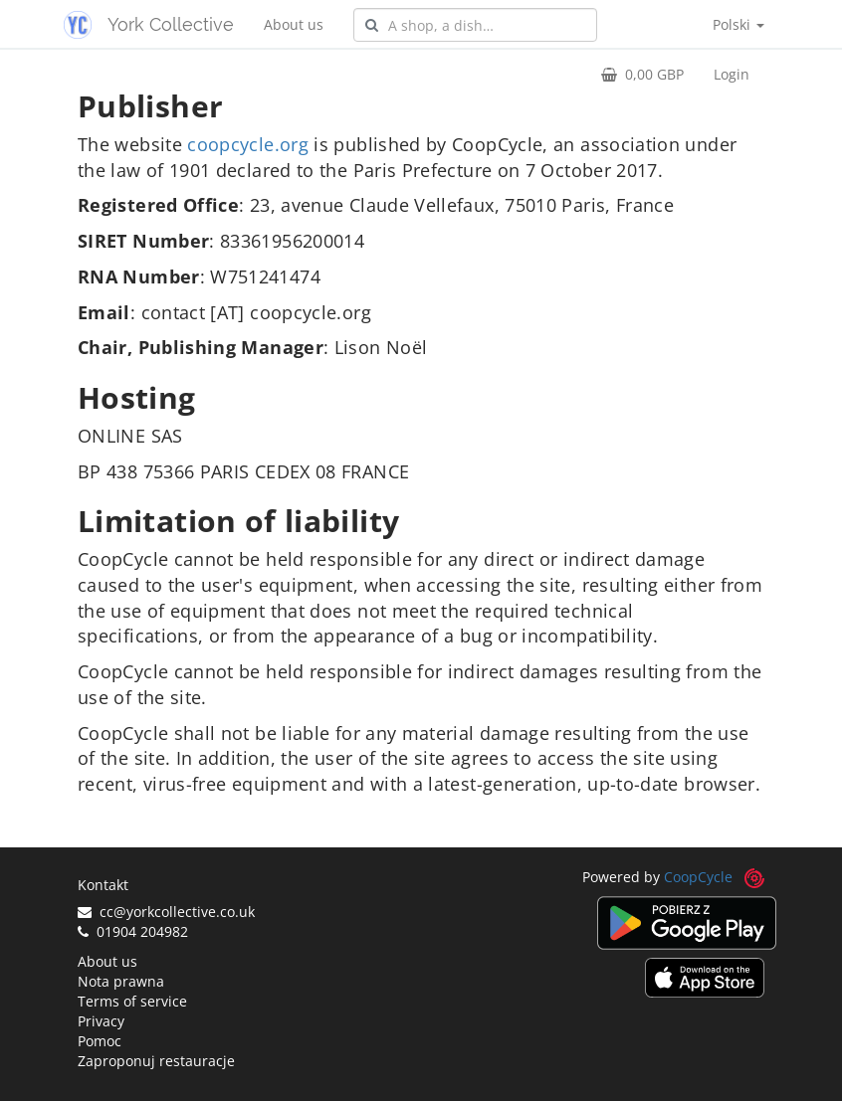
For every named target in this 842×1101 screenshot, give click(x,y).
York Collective (170, 24)
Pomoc (99, 1040)
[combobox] (475, 25)
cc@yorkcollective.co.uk (166, 911)
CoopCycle (698, 876)
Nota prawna (121, 981)
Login (731, 74)
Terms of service (132, 1001)
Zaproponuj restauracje (156, 1060)
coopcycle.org (248, 144)
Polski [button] (738, 24)
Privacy (101, 1020)
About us (293, 24)
